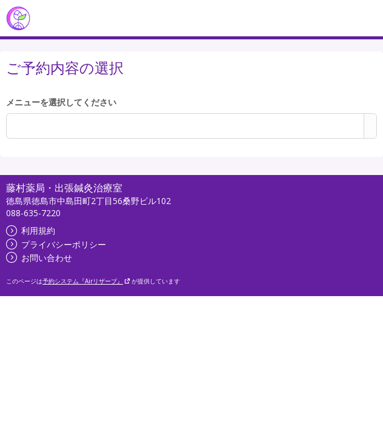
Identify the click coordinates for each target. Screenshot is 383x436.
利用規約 (30, 230)
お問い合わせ (39, 257)
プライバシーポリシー (56, 244)
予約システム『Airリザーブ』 (86, 281)
